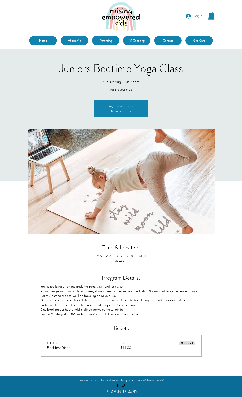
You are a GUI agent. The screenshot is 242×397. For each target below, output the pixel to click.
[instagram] (123, 385)
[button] (211, 16)
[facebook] (117, 385)
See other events (121, 111)
